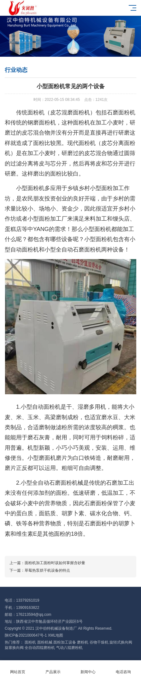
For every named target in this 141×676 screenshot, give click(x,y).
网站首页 (17, 668)
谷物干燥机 (99, 642)
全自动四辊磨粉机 (40, 647)
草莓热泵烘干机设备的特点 (47, 570)
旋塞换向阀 (14, 647)
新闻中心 (88, 668)
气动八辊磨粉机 (69, 647)
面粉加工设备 (64, 642)
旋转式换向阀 (120, 642)
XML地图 (55, 635)
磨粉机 (82, 642)
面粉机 (30, 642)
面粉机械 (44, 642)
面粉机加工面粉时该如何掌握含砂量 (55, 563)
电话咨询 (123, 668)
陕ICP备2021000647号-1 (26, 635)
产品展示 (53, 668)
